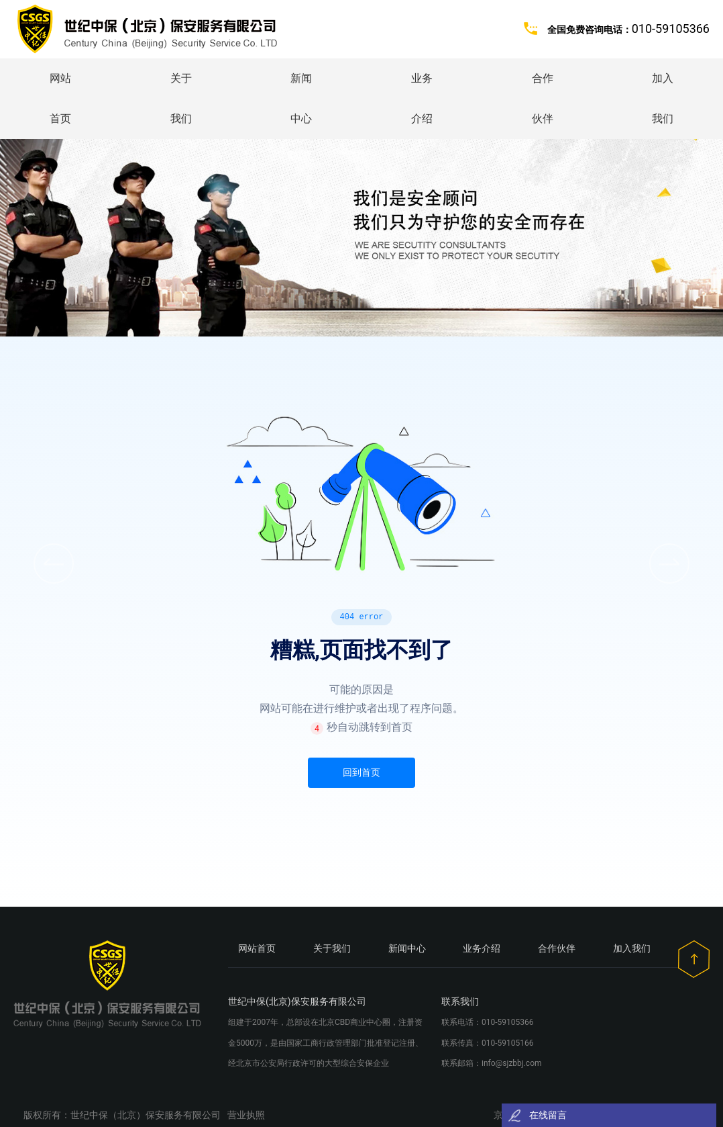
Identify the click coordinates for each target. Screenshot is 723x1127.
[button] (669, 563)
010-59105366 (508, 1022)
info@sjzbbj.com (512, 1063)
